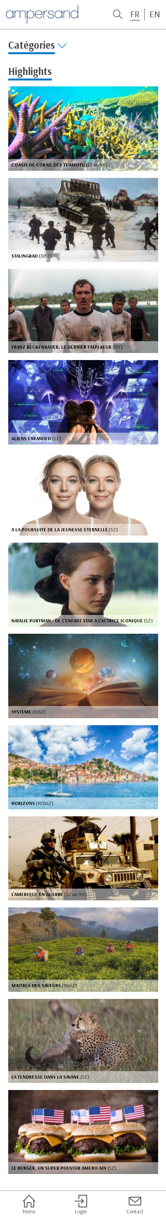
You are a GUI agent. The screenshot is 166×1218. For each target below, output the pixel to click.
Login (81, 1204)
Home (29, 1204)
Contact (134, 1204)
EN (155, 14)
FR (135, 14)
